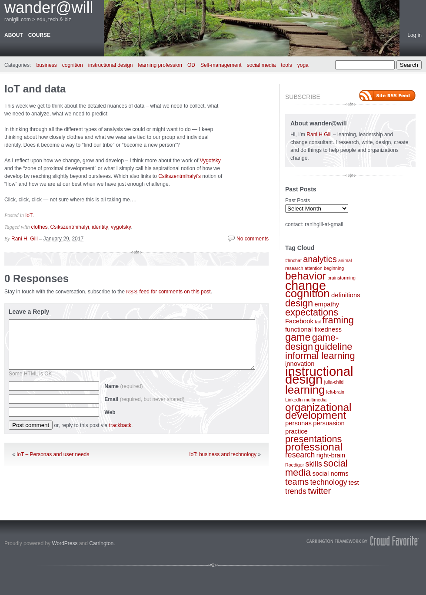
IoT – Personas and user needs (53, 454)
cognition (72, 65)
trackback (120, 425)
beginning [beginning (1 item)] (334, 268)
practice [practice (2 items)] (296, 431)
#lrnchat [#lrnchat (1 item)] (293, 260)
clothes (39, 227)
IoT (29, 215)
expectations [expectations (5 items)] (311, 312)
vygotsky (121, 227)
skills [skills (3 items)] (314, 464)
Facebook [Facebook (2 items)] (299, 321)
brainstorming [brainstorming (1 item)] (341, 277)
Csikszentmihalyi (69, 227)
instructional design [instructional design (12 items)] (319, 375)
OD (191, 65)
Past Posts (297, 200)
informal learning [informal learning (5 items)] (320, 355)
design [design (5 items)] (299, 303)
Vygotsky (210, 161)
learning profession (160, 65)
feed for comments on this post (168, 292)
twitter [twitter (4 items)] (319, 491)
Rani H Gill (319, 134)
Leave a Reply (29, 311)
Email (144, 399)
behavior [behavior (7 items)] (305, 276)
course (39, 35)
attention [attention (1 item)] (314, 268)
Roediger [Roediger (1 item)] (294, 464)
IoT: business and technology (222, 454)
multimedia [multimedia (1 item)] (315, 399)
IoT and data (35, 89)
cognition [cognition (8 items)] (307, 293)
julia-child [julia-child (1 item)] (333, 382)
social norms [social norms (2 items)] (331, 473)
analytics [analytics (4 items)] (319, 259)
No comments (252, 239)
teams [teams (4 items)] (297, 482)
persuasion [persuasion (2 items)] (328, 423)
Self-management (221, 65)
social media (261, 65)
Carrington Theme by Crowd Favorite (363, 540)
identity (100, 227)
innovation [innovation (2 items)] (299, 363)
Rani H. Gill (24, 239)
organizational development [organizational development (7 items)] (318, 411)
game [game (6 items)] (297, 337)
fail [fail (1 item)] (318, 321)
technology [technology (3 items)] (328, 482)
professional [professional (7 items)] (314, 447)
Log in (414, 35)
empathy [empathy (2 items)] (326, 304)
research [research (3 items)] (300, 454)
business (46, 65)
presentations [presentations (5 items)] (313, 439)
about (13, 35)
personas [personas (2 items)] (298, 423)
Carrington (101, 543)
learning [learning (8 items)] (305, 390)
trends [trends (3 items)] (295, 491)
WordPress (64, 543)
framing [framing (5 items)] (337, 320)
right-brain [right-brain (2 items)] (331, 455)
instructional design (110, 65)
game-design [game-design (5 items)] (312, 342)
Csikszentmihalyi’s (179, 176)
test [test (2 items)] (354, 482)
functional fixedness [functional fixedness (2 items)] (313, 329)
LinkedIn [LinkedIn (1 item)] (294, 399)
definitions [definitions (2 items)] (345, 295)
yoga (303, 65)
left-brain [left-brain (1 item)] (335, 391)
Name (123, 386)
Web (109, 412)
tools (286, 65)
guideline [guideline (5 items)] (333, 346)
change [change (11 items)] (305, 286)
